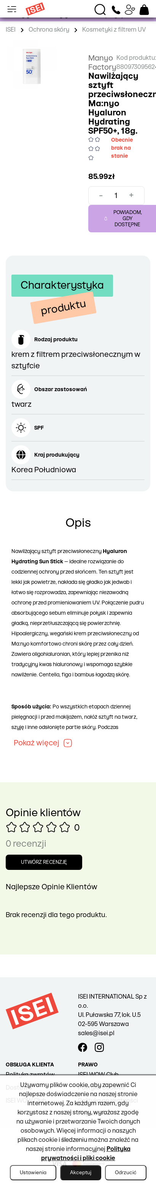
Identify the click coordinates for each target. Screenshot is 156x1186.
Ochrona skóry (49, 30)
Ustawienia (33, 1173)
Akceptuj (80, 1173)
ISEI (11, 30)
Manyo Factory (102, 63)
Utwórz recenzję (44, 862)
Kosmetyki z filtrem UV (114, 30)
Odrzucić (126, 1173)
